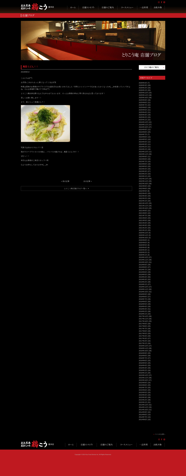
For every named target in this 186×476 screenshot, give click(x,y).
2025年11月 (143, 95)
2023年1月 (143, 176)
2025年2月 (143, 117)
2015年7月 (143, 388)
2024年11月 (143, 125)
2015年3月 (143, 397)
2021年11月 (143, 206)
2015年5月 (143, 392)
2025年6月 (143, 107)
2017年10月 (143, 321)
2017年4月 (143, 336)
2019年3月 (143, 279)
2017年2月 (143, 341)
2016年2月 (143, 370)
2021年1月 (143, 230)
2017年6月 (143, 331)
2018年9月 (143, 294)
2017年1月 (143, 343)
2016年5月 (143, 363)
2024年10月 (143, 127)
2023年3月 (143, 171)
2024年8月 (143, 132)
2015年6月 (143, 390)
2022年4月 (143, 193)
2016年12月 (143, 346)
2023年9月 (143, 157)
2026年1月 (143, 90)
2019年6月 (143, 272)
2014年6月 (143, 419)
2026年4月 (143, 83)
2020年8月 (143, 240)
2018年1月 (143, 314)
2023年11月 (143, 154)
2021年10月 (143, 208)
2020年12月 (143, 233)
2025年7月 (143, 105)
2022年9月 (143, 186)
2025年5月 (143, 110)
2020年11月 (143, 235)
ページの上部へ (160, 434)
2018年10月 (143, 292)
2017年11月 (143, 319)
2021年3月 (143, 225)
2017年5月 (143, 333)
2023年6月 (143, 164)
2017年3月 (143, 338)
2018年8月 (143, 297)
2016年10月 (143, 351)
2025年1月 (143, 120)
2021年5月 (143, 220)
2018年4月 (143, 306)
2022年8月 (143, 188)
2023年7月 (143, 161)
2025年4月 (143, 112)
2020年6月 (143, 243)
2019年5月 (143, 274)
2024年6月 (143, 137)
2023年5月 (143, 166)
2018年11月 (143, 289)
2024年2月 (143, 147)
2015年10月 (143, 380)
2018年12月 (143, 287)
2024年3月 (143, 144)
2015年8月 (143, 385)
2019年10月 (143, 262)
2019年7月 (143, 270)
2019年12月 (143, 257)
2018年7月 (143, 299)
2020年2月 (143, 252)
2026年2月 (143, 88)
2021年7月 (143, 215)
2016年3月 (143, 368)
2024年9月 (143, 129)
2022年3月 (143, 196)
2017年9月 (143, 324)
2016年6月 (143, 360)
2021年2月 (143, 228)
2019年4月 (143, 277)
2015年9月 (143, 383)
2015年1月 (143, 402)
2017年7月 (143, 329)
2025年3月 (143, 115)
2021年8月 (143, 213)
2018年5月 (143, 304)
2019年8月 (143, 267)
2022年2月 (143, 198)
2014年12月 (143, 405)
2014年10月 (143, 410)
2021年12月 (143, 203)
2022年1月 (143, 201)
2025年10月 (143, 98)
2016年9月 (143, 353)
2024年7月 (143, 134)
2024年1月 (143, 149)
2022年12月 (143, 179)
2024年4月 (143, 142)
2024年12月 (143, 122)
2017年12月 (143, 316)
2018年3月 (143, 309)
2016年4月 (143, 365)
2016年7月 (143, 358)
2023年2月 (143, 174)
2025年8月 (143, 102)
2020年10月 (143, 238)
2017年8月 (143, 326)
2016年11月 (143, 348)
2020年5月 (143, 245)
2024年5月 (143, 139)
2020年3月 (143, 250)
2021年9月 (143, 211)
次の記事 (86, 181)
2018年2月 (143, 311)
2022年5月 (143, 191)
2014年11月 (143, 407)
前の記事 (66, 181)
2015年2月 (143, 400)
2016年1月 (143, 373)
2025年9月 (143, 100)
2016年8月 (143, 356)
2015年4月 (143, 395)
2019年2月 (143, 282)
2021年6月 (143, 218)
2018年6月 (143, 302)
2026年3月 (143, 85)
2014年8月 (143, 415)
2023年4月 (143, 169)
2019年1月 (143, 284)
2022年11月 (143, 181)
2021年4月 (143, 223)
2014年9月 (143, 412)
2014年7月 (143, 417)
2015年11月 (143, 378)
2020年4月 (143, 247)
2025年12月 (143, 93)
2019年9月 (143, 265)
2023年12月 (143, 152)
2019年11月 (143, 260)
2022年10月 (143, 184)
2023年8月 (143, 159)
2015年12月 (143, 375)
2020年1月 (143, 255)
